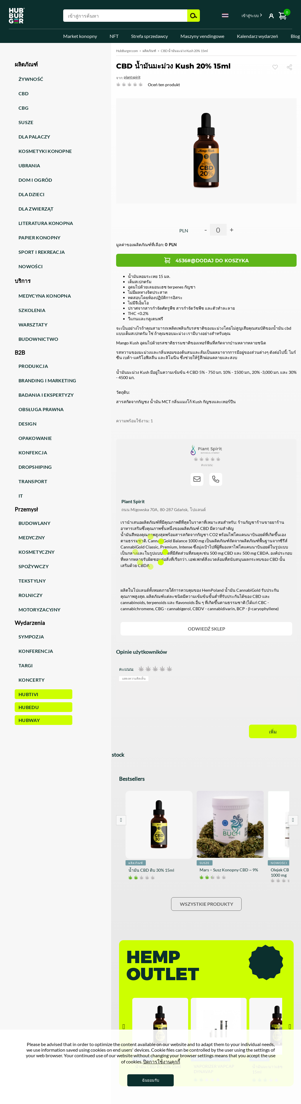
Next (293, 820)
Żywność (31, 79)
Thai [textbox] (225, 15)
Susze (26, 122)
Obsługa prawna (41, 409)
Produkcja (33, 366)
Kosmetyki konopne (45, 151)
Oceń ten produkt (164, 84)
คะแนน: (126, 669)
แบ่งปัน (292, 67)
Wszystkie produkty (206, 904)
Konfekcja (33, 452)
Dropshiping (35, 467)
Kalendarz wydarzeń (257, 36)
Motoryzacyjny (39, 609)
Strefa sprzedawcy (149, 36)
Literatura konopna (46, 223)
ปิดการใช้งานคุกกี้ (161, 1061)
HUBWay (29, 720)
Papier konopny (39, 237)
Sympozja (31, 636)
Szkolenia (32, 310)
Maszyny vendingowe (202, 36)
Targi (26, 665)
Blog (295, 36)
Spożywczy (34, 566)
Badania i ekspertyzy (46, 395)
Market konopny (80, 36)
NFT (114, 36)
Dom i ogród (35, 180)
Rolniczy (31, 595)
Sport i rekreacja (42, 252)
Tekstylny (32, 580)
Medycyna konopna (45, 295)
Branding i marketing (47, 380)
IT (21, 495)
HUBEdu (29, 707)
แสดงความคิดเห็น (134, 678)
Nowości (31, 266)
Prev (121, 820)
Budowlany (34, 523)
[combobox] (225, 16)
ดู (275, 67)
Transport (33, 481)
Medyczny (32, 537)
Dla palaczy (34, 136)
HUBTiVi (28, 694)
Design (27, 423)
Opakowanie (35, 438)
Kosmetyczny (37, 552)
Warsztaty (33, 324)
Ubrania (29, 165)
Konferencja (36, 651)
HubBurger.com (127, 51)
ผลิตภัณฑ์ (149, 51)
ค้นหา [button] (193, 15)
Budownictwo (38, 339)
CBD (24, 93)
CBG (24, 108)
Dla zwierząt (36, 208)
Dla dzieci (31, 194)
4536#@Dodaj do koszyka (212, 261)
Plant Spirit (132, 77)
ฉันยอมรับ (150, 1080)
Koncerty (32, 680)
